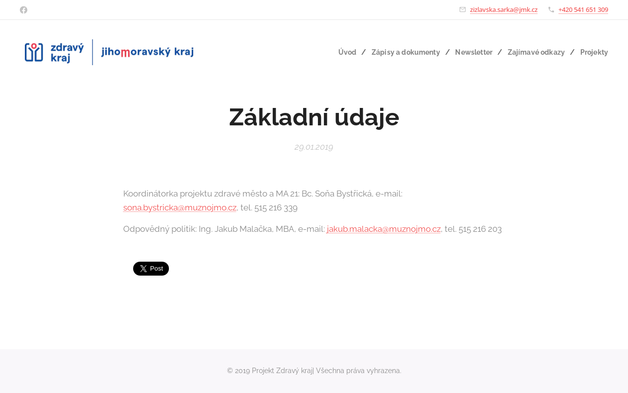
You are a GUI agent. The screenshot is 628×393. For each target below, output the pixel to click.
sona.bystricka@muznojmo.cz (179, 207)
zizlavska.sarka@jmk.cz (504, 9)
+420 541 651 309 (583, 9)
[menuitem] (338, 52)
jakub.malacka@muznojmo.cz (384, 229)
